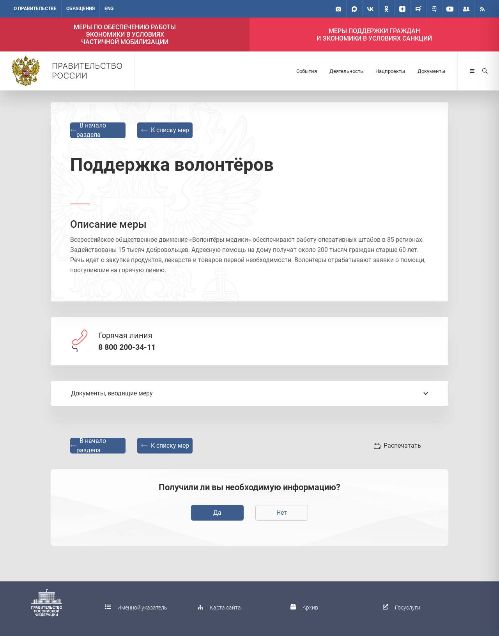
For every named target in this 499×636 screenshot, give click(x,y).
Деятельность (346, 71)
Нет (281, 512)
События (306, 71)
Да (217, 512)
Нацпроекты (390, 71)
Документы (431, 71)
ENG (108, 8)
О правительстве (35, 8)
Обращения (80, 8)
